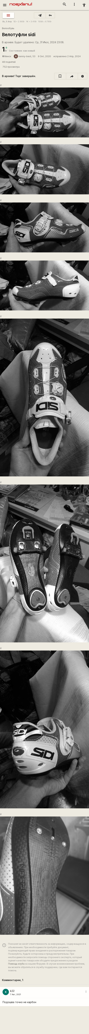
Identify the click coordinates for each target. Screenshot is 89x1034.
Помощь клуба (16, 963)
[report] (82, 76)
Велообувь (8, 28)
